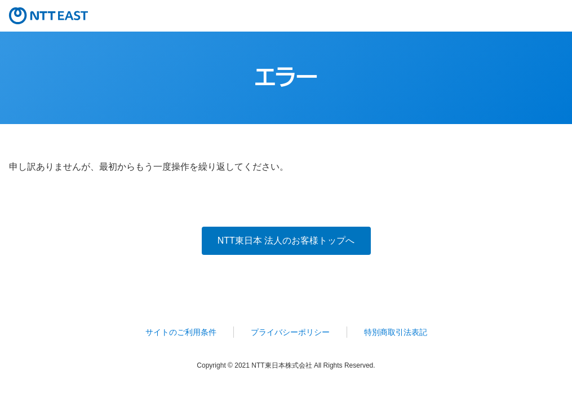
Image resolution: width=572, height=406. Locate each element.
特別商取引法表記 (395, 332)
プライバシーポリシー (290, 332)
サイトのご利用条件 (180, 332)
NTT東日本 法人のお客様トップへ (286, 240)
